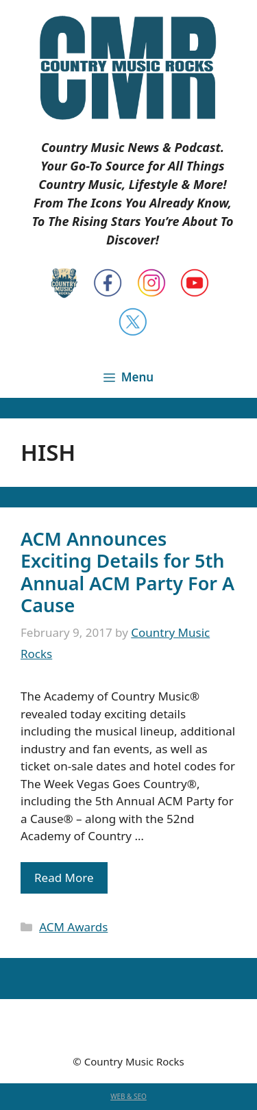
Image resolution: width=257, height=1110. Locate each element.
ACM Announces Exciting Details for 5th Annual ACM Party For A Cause (127, 572)
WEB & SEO (128, 1096)
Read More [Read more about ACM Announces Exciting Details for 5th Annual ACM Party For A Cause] (64, 877)
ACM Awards (73, 927)
